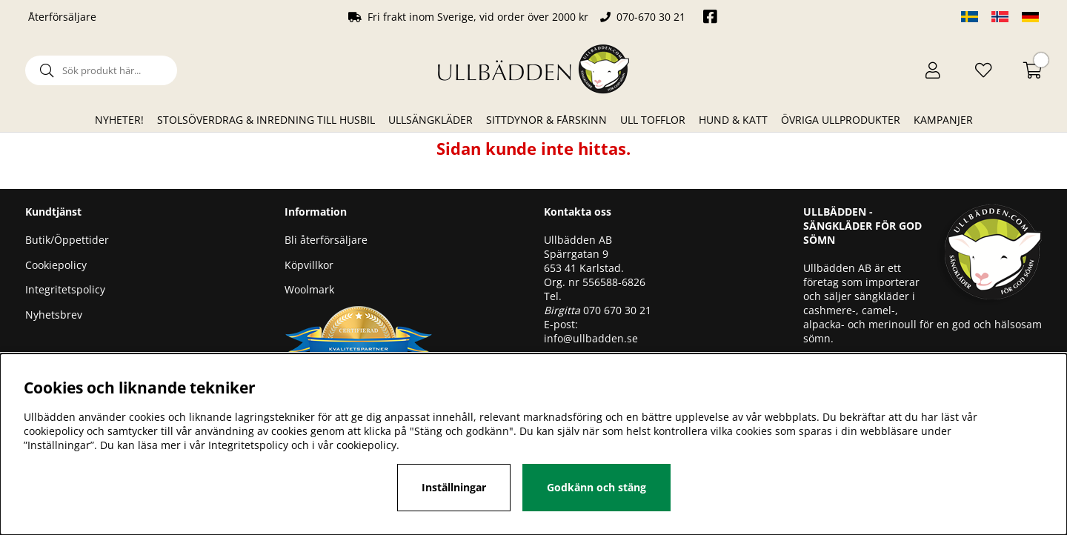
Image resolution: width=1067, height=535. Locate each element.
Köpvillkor (309, 265)
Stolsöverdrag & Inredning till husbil (266, 120)
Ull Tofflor (652, 120)
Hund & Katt (733, 120)
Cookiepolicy (56, 265)
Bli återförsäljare (326, 240)
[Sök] (101, 70)
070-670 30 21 (650, 17)
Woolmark (309, 289)
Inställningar (454, 487)
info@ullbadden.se (591, 338)
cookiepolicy (366, 445)
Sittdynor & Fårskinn (546, 120)
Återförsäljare (62, 17)
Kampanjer (943, 120)
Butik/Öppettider (67, 240)
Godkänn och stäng (596, 487)
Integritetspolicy (65, 289)
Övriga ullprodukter (840, 120)
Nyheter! (119, 120)
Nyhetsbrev (53, 315)
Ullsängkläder (430, 120)
